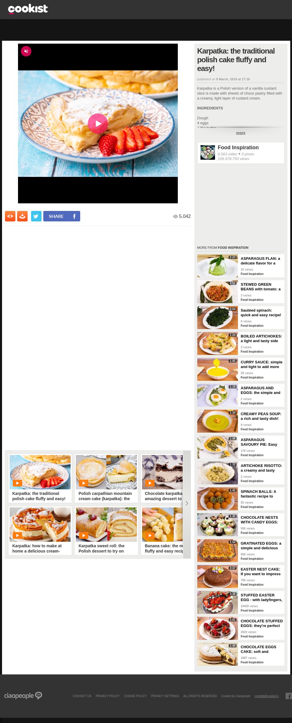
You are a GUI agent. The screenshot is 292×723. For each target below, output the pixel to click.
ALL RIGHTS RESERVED (200, 695)
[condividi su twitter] (36, 216)
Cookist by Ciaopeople (235, 695)
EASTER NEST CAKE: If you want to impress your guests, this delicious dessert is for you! (261, 571)
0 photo (247, 154)
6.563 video (227, 154)
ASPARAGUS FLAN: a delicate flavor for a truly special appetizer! (261, 261)
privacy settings (165, 695)
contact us (82, 695)
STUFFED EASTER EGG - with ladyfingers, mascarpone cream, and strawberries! (261, 597)
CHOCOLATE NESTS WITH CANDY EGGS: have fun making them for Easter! (261, 520)
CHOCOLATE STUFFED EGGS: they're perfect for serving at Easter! (262, 623)
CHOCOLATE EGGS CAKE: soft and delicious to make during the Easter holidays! (259, 649)
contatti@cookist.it (266, 695)
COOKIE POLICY (135, 695)
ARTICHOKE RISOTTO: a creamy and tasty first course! (261, 468)
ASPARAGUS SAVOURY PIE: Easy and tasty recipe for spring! (259, 442)
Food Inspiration (238, 147)
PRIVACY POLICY (107, 695)
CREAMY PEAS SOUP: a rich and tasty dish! (261, 416)
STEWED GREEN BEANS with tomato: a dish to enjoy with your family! (261, 287)
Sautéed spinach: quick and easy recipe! (261, 312)
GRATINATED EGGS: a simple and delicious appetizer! (261, 545)
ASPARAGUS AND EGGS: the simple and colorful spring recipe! (261, 390)
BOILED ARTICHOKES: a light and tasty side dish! (261, 338)
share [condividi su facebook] (56, 216)
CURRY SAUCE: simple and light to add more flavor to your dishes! (262, 364)
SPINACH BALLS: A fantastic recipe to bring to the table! (258, 494)
